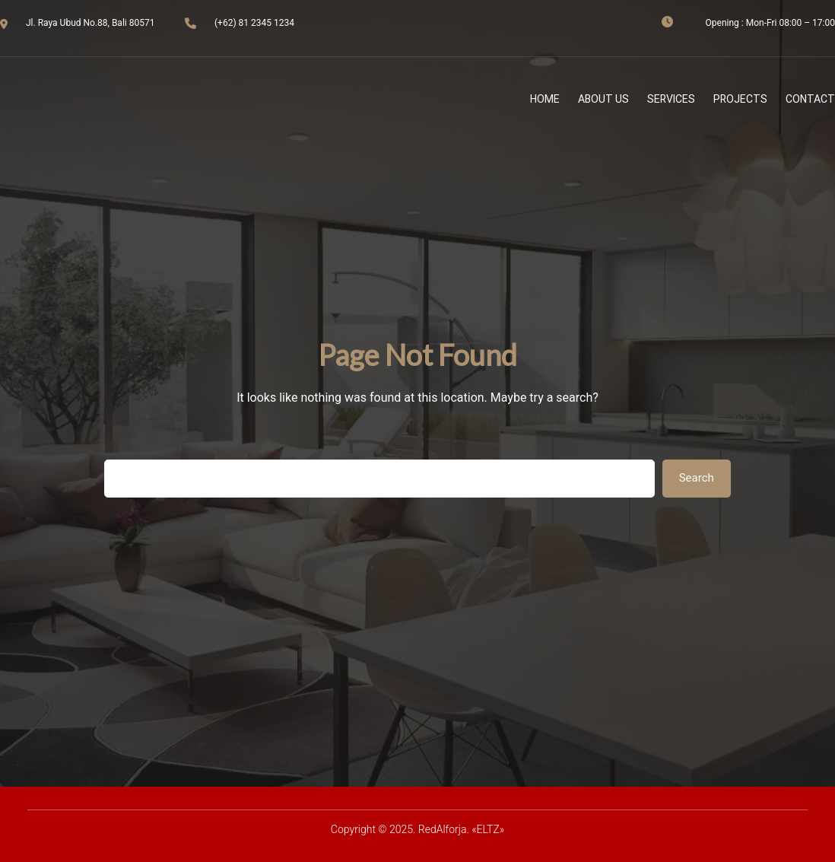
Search (696, 478)
